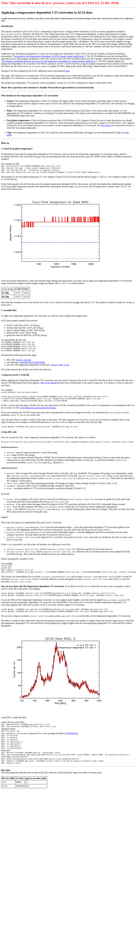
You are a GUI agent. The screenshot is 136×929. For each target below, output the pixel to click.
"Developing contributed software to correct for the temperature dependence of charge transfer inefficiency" (49, 61)
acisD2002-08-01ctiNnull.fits (32, 366)
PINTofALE (72, 744)
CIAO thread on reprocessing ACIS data (38, 413)
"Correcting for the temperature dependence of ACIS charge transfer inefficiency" (48, 56)
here (68, 71)
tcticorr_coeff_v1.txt (60, 368)
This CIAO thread (48, 386)
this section (106, 125)
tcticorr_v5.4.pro (23, 363)
